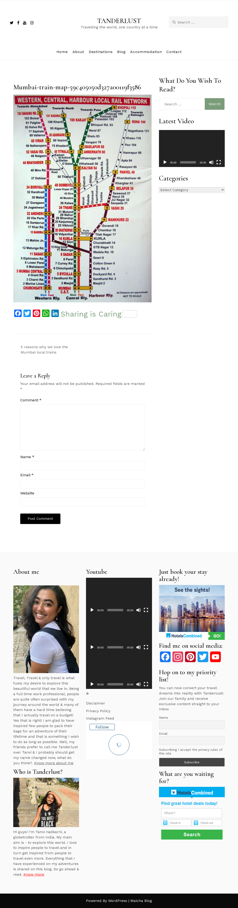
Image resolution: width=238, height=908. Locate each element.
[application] (192, 148)
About (78, 52)
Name (27, 457)
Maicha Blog (141, 900)
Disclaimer (95, 703)
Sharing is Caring (99, 314)
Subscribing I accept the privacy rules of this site (190, 751)
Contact (174, 52)
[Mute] (211, 162)
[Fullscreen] (218, 162)
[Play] (165, 162)
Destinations (100, 52)
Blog (121, 52)
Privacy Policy (98, 711)
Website (27, 493)
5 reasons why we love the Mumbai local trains (44, 349)
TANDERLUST (119, 21)
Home (62, 52)
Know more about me (53, 763)
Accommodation (146, 52)
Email (26, 475)
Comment (30, 400)
